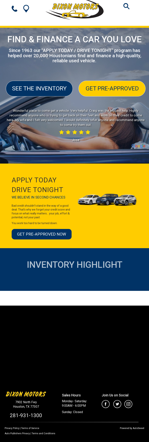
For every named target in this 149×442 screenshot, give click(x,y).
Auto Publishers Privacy (17, 433)
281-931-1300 (26, 415)
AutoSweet (138, 428)
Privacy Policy (12, 428)
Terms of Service (30, 428)
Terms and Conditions (43, 433)
